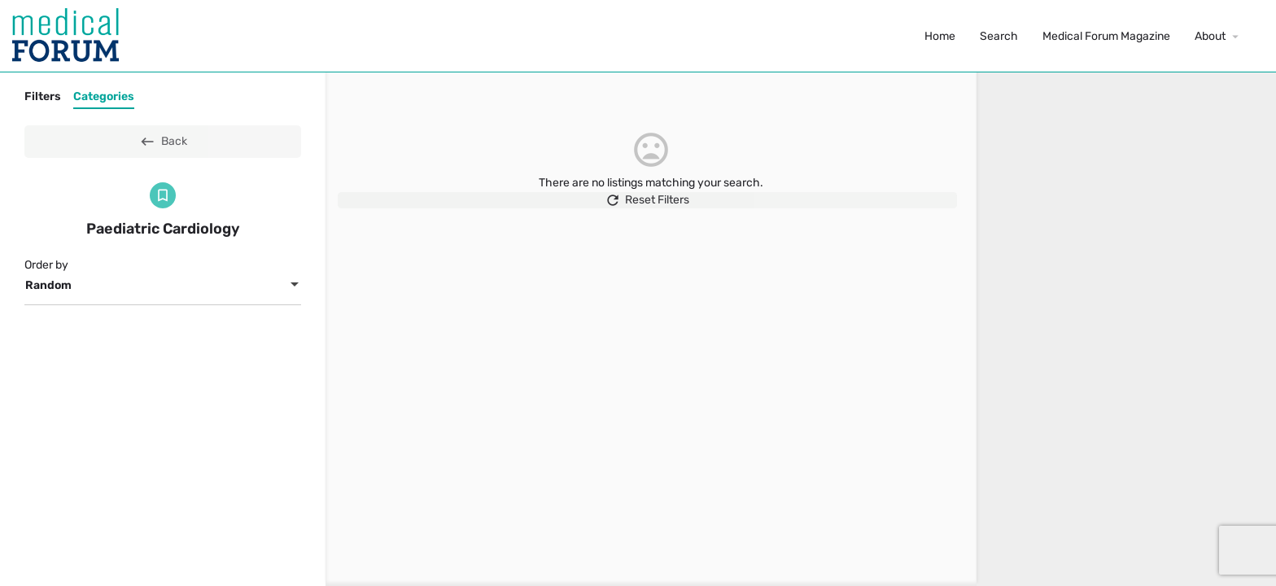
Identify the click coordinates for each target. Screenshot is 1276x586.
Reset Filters (651, 207)
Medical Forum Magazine (1106, 36)
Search (999, 36)
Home (939, 36)
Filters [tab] (42, 96)
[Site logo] (67, 35)
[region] (1126, 329)
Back (163, 141)
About (1210, 36)
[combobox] (162, 285)
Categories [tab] (103, 96)
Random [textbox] (48, 285)
